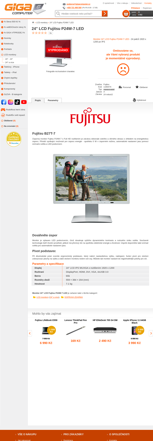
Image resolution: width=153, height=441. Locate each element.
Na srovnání (9, 126)
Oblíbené (8, 120)
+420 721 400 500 (74, 8)
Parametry (53, 100)
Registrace (147, 8)
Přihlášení (135, 8)
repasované (109, 89)
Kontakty (148, 3)
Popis (38, 100)
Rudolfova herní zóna (15, 109)
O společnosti (108, 3)
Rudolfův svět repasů (15, 115)
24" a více (54, 297)
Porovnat (125, 87)
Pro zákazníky (73, 434)
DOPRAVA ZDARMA (73, 297)
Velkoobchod (136, 3)
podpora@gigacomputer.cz (78, 4)
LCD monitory (42, 297)
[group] (46, 332)
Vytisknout (139, 99)
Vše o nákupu (122, 3)
